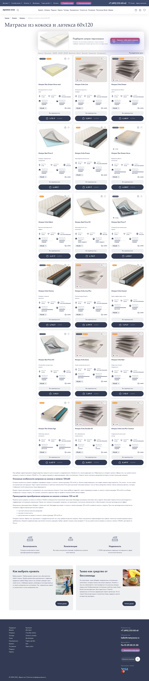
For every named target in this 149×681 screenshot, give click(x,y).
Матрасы (47, 10)
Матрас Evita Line (81, 84)
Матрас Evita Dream (118, 84)
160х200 (54, 53)
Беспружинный (92, 53)
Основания (91, 10)
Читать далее (62, 603)
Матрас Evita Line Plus (83, 291)
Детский (79, 53)
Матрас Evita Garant (119, 291)
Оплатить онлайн (31, 635)
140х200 (60, 53)
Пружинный (85, 53)
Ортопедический (101, 53)
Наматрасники (74, 10)
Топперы (66, 10)
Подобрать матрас (67, 3)
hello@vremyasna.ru (130, 637)
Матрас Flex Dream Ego (47, 428)
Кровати (40, 10)
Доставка (6, 3)
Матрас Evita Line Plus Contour (122, 428)
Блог (27, 644)
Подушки (54, 10)
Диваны (110, 10)
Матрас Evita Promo (82, 153)
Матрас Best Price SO (46, 360)
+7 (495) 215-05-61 (118, 3)
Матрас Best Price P (118, 222)
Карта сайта (29, 646)
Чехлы (11, 638)
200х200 (65, 53)
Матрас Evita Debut (45, 222)
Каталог (14, 18)
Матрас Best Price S (45, 153)
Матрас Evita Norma (46, 291)
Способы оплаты (31, 633)
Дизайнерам (36, 3)
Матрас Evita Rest (117, 360)
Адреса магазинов (141, 3)
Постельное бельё (101, 10)
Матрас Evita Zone (82, 360)
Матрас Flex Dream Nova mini (49, 84)
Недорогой (40, 53)
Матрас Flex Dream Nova (120, 153)
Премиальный (48, 53)
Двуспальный (72, 53)
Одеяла (60, 10)
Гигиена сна (83, 10)
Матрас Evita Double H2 (84, 428)
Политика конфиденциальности (36, 677)
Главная (7, 18)
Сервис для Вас (47, 3)
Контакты (55, 3)
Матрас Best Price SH (82, 222)
